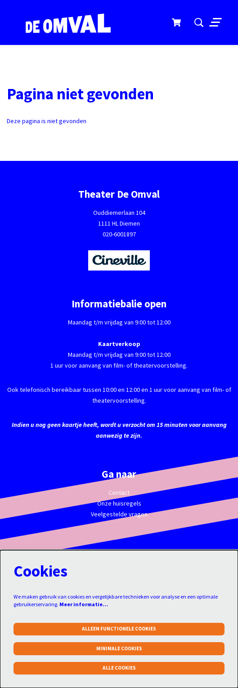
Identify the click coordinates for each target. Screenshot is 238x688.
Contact (119, 492)
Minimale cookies (119, 648)
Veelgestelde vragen (119, 514)
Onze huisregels (119, 503)
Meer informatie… (83, 604)
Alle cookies (119, 668)
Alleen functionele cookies (119, 629)
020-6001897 (119, 234)
